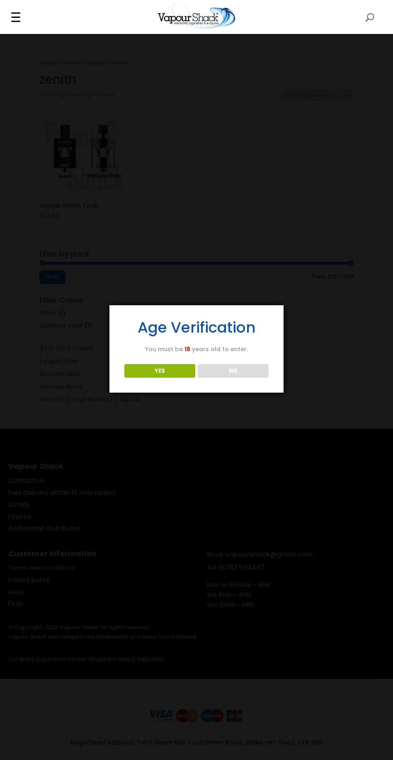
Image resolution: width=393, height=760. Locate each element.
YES (160, 371)
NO (233, 371)
